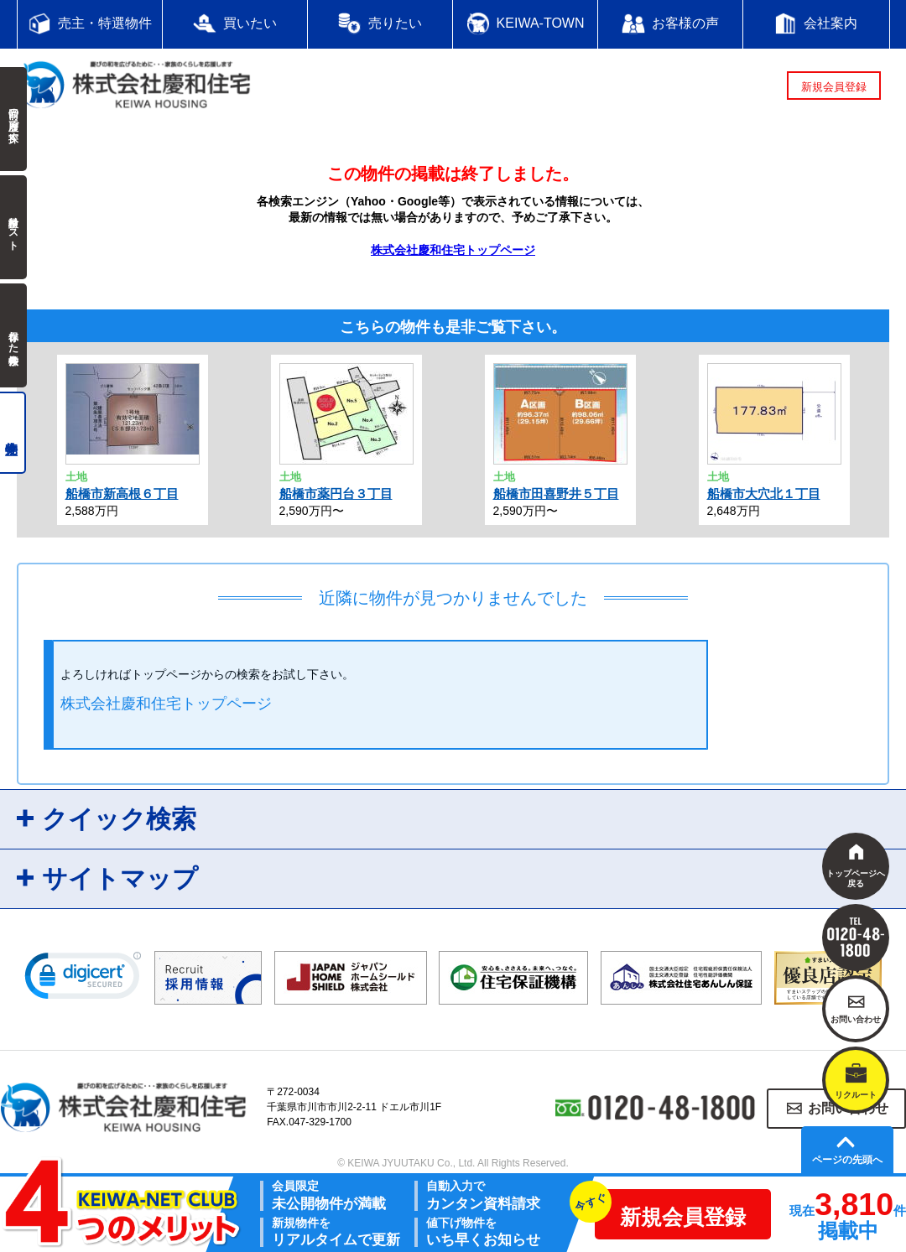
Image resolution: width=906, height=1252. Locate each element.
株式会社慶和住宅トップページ (453, 250)
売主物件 (13, 433)
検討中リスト (13, 227)
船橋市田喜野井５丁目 (556, 493)
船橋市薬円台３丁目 (336, 493)
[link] (83, 979)
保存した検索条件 (13, 335)
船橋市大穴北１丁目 (763, 493)
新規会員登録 (834, 87)
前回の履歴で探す (13, 119)
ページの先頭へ (847, 1160)
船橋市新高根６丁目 (122, 493)
